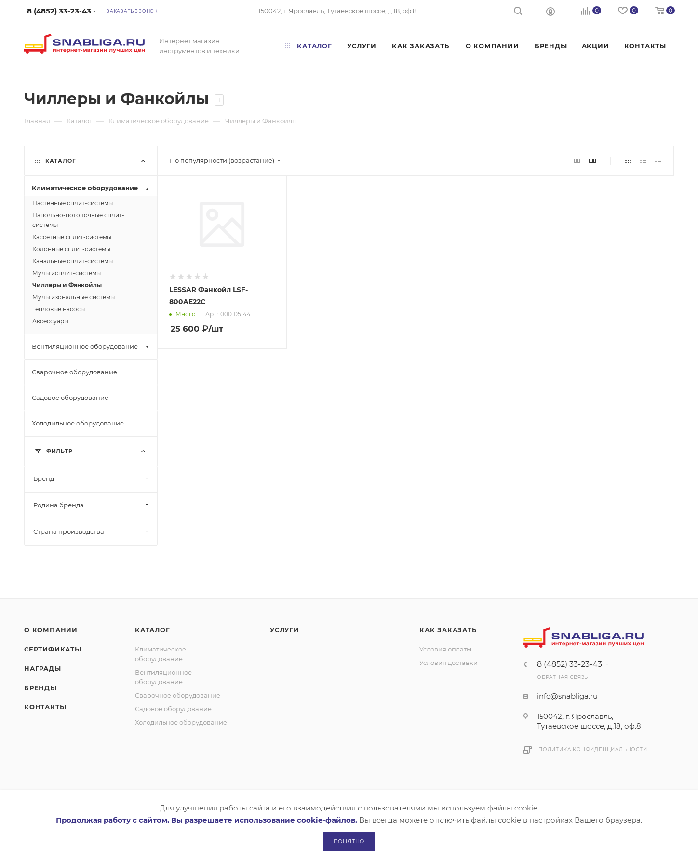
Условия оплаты (445, 649)
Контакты (45, 707)
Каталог (152, 630)
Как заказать (448, 630)
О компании (51, 630)
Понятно (349, 841)
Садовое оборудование (173, 709)
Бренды (40, 687)
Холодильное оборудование (181, 722)
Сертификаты (52, 649)
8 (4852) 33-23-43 (569, 664)
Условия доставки (448, 662)
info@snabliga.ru (567, 696)
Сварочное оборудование (177, 695)
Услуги (284, 630)
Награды (42, 668)
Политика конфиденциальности (592, 749)
